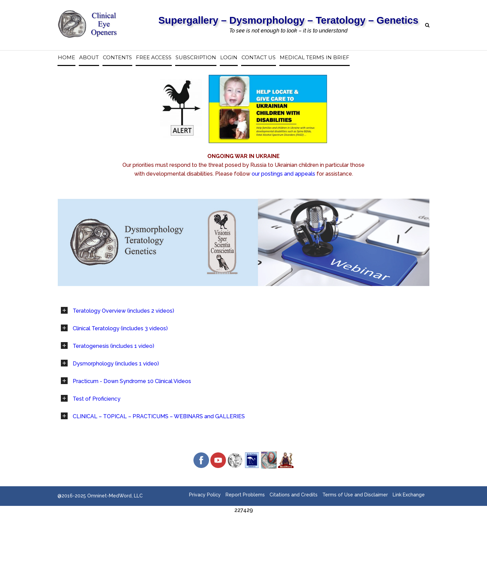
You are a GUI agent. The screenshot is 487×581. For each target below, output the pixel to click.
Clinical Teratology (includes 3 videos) (120, 328)
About (89, 57)
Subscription (196, 57)
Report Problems (245, 494)
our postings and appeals (283, 174)
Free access (153, 57)
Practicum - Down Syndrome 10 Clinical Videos (132, 381)
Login (228, 57)
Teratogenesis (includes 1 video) (113, 346)
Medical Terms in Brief (314, 57)
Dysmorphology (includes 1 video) (116, 363)
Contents (117, 57)
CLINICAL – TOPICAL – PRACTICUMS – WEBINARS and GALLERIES (159, 416)
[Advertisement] (243, 530)
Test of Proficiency (96, 399)
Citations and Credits (294, 494)
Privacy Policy (205, 494)
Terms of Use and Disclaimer (355, 494)
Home (66, 57)
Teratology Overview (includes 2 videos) (123, 311)
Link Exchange (409, 494)
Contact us (258, 57)
